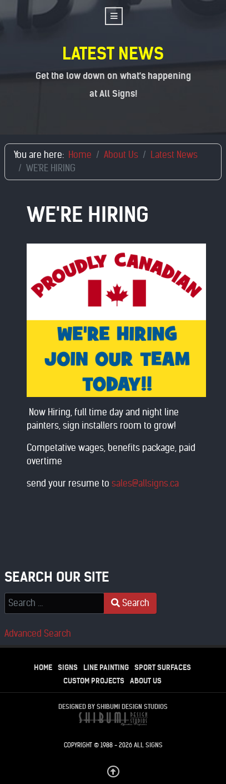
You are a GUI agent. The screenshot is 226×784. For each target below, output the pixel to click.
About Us (146, 681)
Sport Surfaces (162, 667)
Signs (68, 667)
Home (43, 667)
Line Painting (106, 667)
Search (130, 603)
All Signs (148, 745)
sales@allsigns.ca (145, 483)
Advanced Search (37, 633)
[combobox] (54, 603)
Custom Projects (93, 681)
